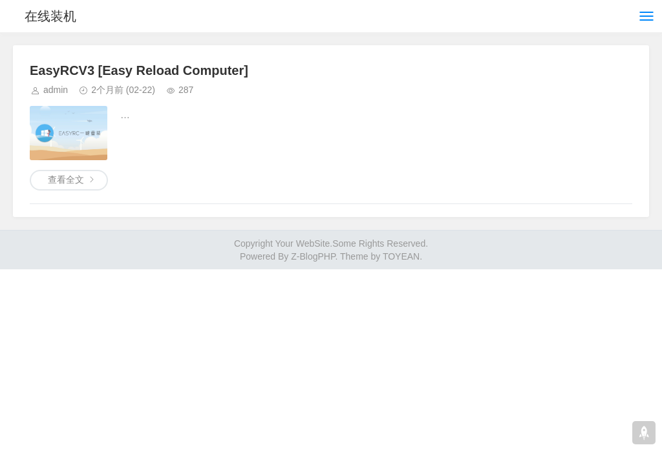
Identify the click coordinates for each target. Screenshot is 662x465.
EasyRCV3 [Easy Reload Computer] (139, 70)
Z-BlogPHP (313, 256)
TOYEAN (401, 256)
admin (55, 90)
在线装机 (50, 16)
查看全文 (66, 179)
